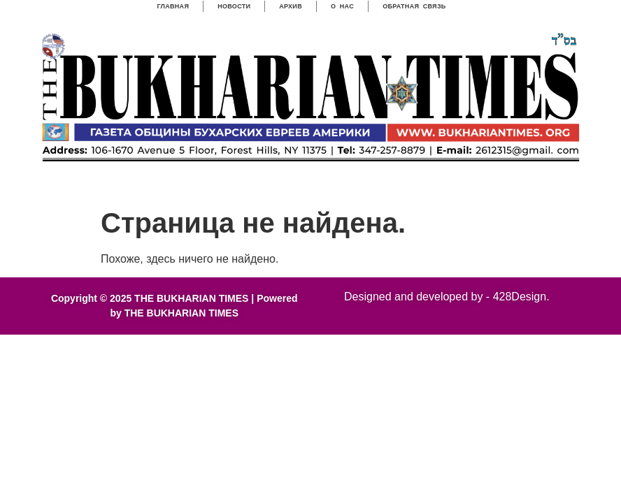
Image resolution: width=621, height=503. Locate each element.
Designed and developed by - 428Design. (447, 296)
